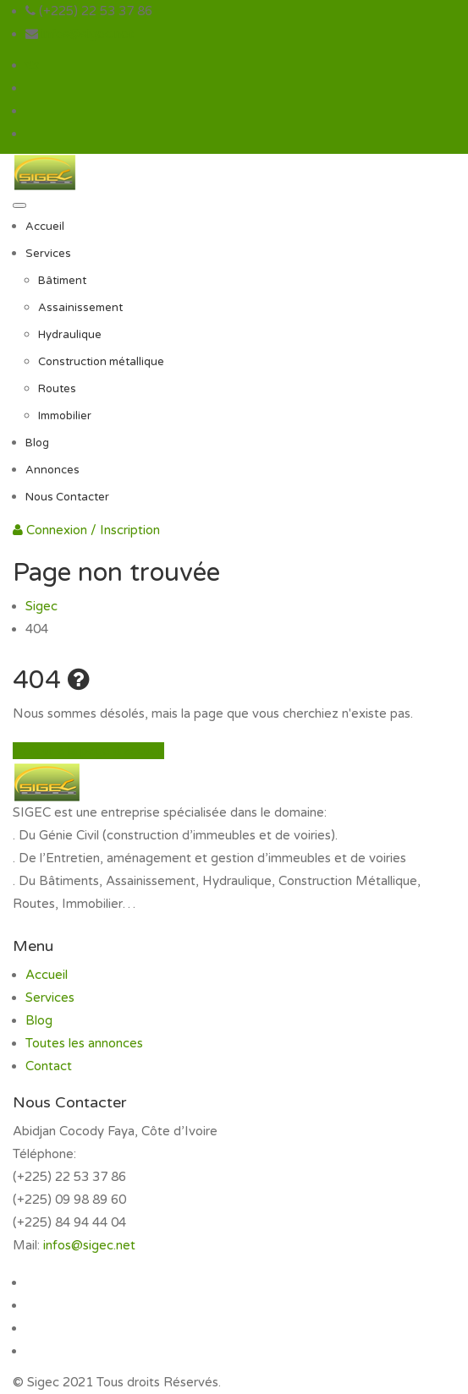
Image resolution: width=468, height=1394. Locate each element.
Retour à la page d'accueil (88, 750)
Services (48, 253)
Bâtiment (62, 280)
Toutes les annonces (84, 1043)
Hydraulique (70, 335)
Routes (57, 389)
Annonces (52, 470)
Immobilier (64, 416)
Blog (37, 443)
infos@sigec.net (87, 33)
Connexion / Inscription (86, 530)
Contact (48, 1066)
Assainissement (80, 307)
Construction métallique (101, 362)
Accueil (44, 226)
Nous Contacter (67, 497)
